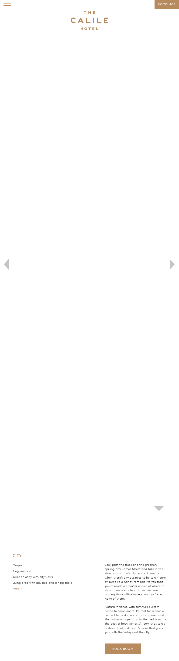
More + (17, 588)
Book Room (122, 648)
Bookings (167, 4)
